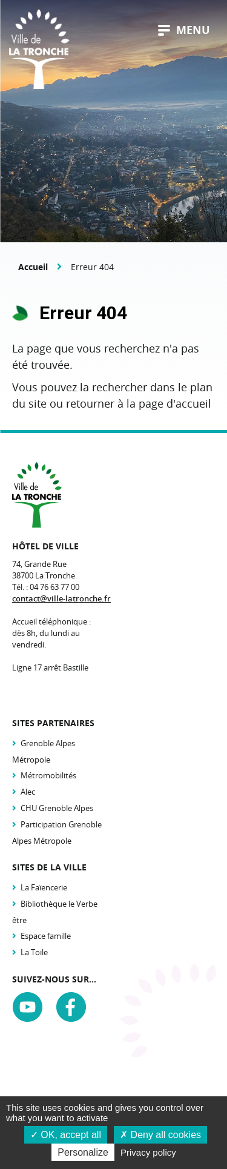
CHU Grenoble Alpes (57, 808)
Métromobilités (48, 775)
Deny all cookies (160, 1135)
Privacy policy (148, 1152)
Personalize (83, 1152)
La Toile (34, 952)
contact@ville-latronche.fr (61, 598)
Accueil (33, 267)
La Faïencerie (44, 887)
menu (184, 30)
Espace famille (46, 935)
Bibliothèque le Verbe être (54, 912)
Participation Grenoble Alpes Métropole (57, 832)
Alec (28, 791)
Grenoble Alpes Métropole (43, 751)
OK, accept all (65, 1135)
